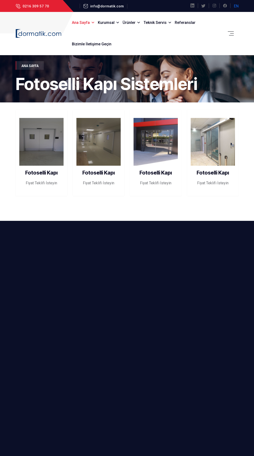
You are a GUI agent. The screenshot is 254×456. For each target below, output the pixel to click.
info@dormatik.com (106, 6)
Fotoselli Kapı (41, 173)
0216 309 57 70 (35, 6)
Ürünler (129, 22)
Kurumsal (106, 22)
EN (236, 6)
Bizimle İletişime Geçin (91, 44)
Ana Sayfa (81, 22)
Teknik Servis (155, 22)
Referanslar (185, 22)
